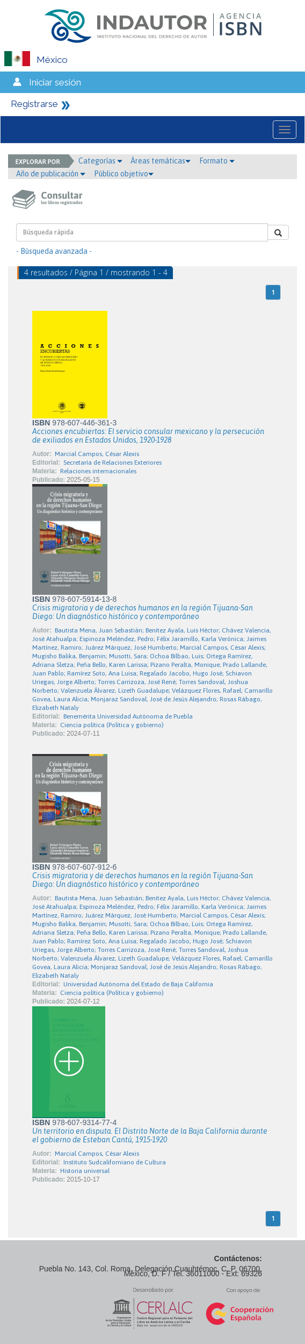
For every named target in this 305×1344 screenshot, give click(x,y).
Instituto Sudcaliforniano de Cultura (114, 1162)
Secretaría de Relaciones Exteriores (112, 462)
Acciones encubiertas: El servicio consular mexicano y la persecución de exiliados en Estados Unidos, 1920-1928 (148, 435)
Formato (217, 161)
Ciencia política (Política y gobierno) (112, 725)
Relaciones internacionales (98, 471)
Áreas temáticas (160, 161)
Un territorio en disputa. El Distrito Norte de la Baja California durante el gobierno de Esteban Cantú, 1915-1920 (149, 1135)
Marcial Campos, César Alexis (97, 454)
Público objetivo (124, 173)
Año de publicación (50, 173)
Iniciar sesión (55, 82)
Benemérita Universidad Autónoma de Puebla (128, 716)
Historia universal (85, 1171)
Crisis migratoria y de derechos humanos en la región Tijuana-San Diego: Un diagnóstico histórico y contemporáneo (142, 612)
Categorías (100, 161)
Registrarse (34, 103)
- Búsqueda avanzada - (54, 251)
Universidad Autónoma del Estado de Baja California (138, 984)
